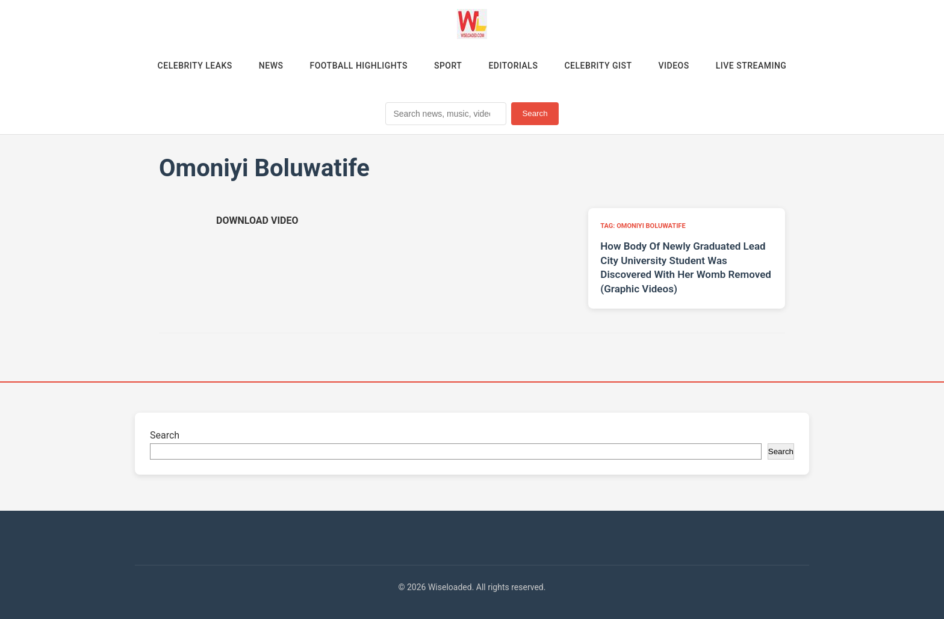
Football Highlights (358, 65)
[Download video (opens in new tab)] (257, 220)
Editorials (513, 65)
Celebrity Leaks (195, 65)
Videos (674, 65)
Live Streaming (751, 65)
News (271, 65)
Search (534, 113)
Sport (448, 65)
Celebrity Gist (598, 65)
